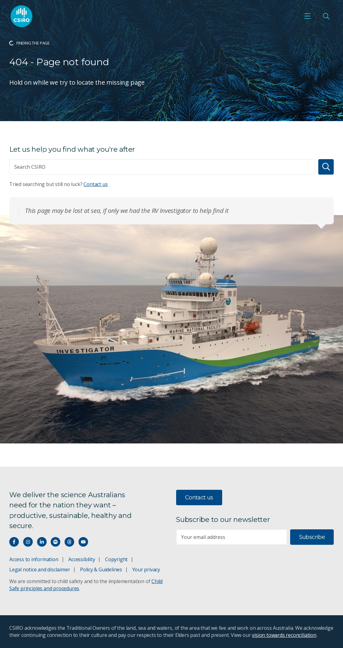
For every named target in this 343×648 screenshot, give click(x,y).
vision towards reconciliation (284, 635)
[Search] (326, 167)
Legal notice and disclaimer (39, 569)
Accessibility (81, 559)
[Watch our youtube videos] (83, 542)
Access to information (33, 559)
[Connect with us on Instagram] (28, 542)
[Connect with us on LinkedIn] (42, 542)
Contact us (95, 184)
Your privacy (146, 569)
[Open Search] (326, 16)
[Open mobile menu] (307, 16)
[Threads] (69, 542)
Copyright (116, 559)
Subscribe (312, 537)
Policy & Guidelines (101, 569)
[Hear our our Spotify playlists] (55, 542)
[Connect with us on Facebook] (14, 542)
